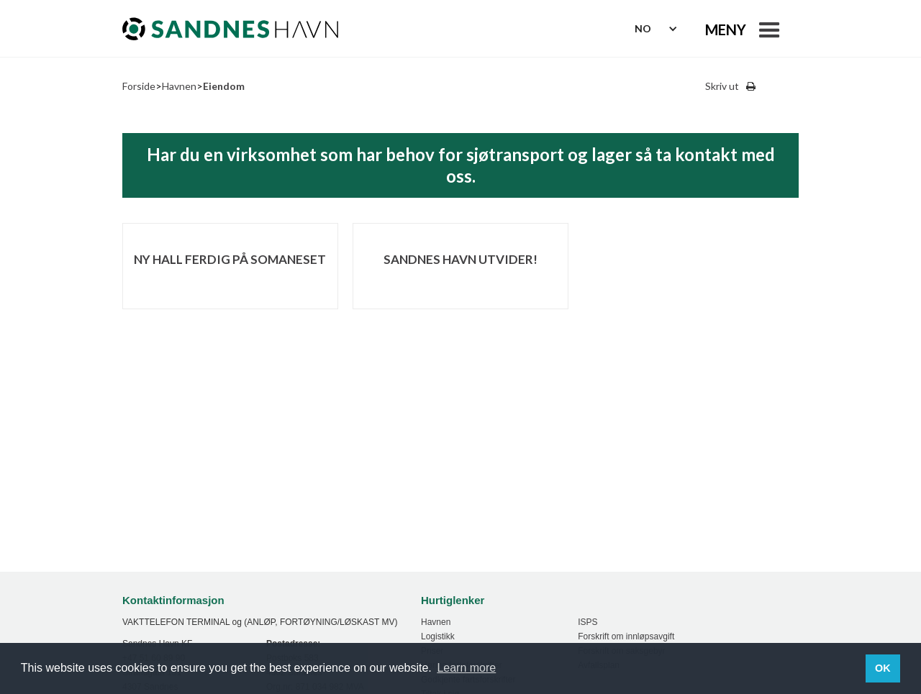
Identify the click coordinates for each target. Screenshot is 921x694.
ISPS (587, 622)
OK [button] (883, 668)
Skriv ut (722, 86)
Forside (138, 86)
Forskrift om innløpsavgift (626, 636)
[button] (745, 29)
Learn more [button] (466, 668)
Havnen (179, 86)
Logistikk (438, 636)
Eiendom (224, 86)
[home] (230, 29)
